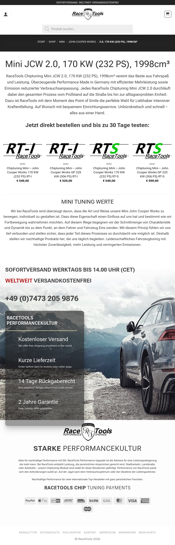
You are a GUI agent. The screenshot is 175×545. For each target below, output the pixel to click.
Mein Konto (147, 532)
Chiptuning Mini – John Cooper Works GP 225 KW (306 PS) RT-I (66, 172)
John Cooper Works (82, 41)
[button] (167, 14)
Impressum (107, 532)
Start (41, 41)
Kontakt (90, 532)
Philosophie (72, 532)
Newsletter (28, 532)
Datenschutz (50, 532)
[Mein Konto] (5, 14)
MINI (62, 41)
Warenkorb (127, 532)
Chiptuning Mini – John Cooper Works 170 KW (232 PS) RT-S (109, 172)
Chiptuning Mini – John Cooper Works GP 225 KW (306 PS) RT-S (152, 172)
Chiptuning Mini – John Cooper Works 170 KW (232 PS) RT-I (23, 172)
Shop (52, 41)
